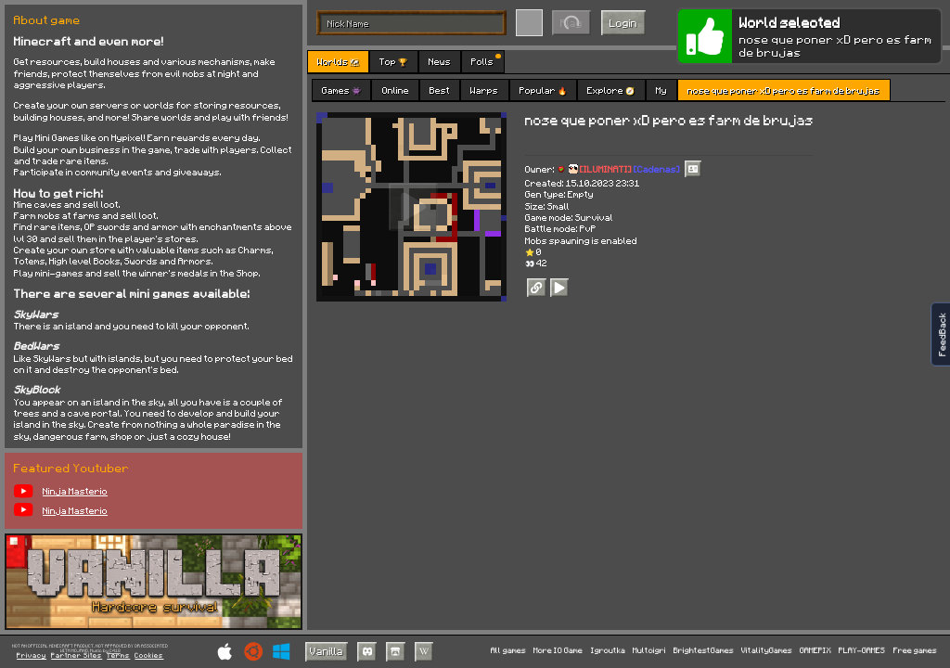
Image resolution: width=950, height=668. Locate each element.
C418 (115, 651)
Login (623, 23)
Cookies (149, 656)
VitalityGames (766, 651)
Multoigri (649, 651)
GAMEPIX (815, 651)
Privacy (31, 656)
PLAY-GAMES (862, 651)
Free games (915, 651)
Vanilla (326, 651)
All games (508, 651)
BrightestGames (704, 651)
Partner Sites (76, 656)
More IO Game (558, 651)
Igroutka (608, 651)
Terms (118, 656)
